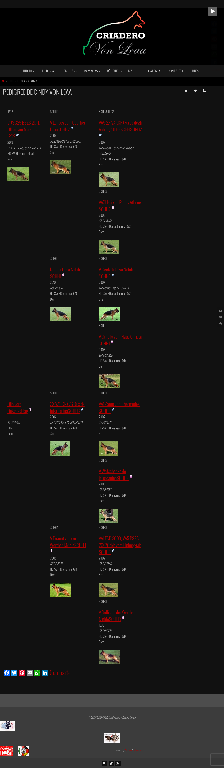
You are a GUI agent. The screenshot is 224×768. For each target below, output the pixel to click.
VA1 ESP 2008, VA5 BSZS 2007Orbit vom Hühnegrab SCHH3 (120, 545)
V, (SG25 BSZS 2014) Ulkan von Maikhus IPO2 (23, 130)
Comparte (60, 673)
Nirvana (128, 750)
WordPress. (139, 750)
